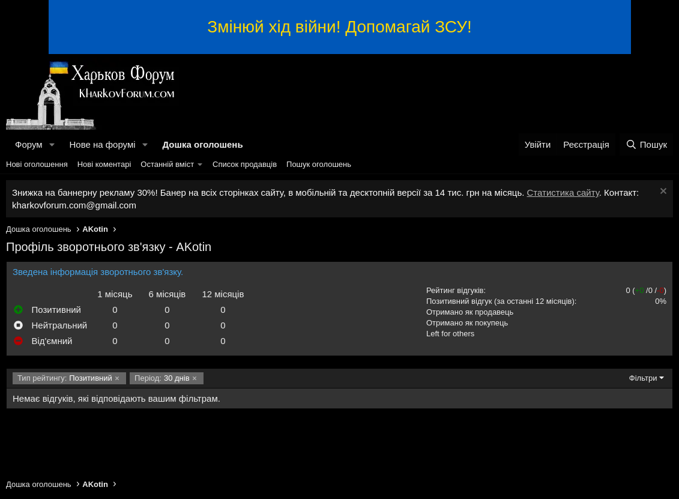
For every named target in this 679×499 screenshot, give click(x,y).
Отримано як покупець (467, 322)
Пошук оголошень (318, 164)
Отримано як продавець (469, 311)
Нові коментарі (104, 164)
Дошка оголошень (202, 144)
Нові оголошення (37, 164)
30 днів (161, 378)
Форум (29, 144)
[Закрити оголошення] (662, 192)
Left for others (450, 333)
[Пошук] (646, 144)
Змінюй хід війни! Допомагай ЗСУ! (339, 26)
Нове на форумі (102, 144)
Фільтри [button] (643, 378)
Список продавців (245, 164)
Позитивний (64, 378)
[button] (51, 144)
